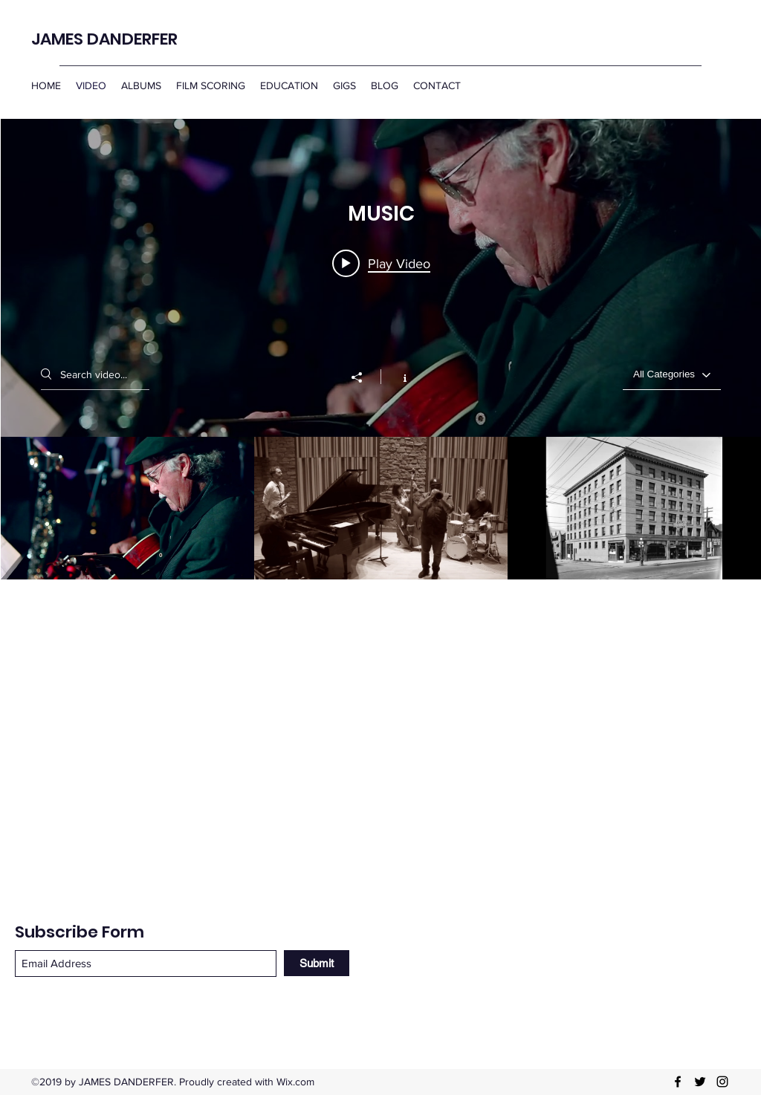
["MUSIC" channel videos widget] (381, 349)
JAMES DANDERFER (104, 39)
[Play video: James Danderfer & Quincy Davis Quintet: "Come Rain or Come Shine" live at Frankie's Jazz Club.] (381, 263)
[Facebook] (677, 1081)
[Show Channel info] (397, 376)
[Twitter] (700, 1081)
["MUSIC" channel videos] (381, 508)
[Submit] (316, 963)
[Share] (364, 377)
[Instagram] (722, 1081)
